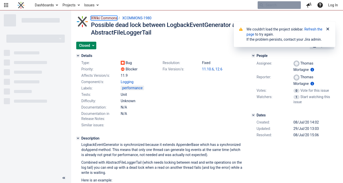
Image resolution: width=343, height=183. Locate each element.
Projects (69, 5)
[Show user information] (312, 70)
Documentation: (93, 107)
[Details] (78, 55)
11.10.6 (208, 69)
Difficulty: (88, 101)
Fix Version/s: (173, 69)
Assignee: (264, 63)
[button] (6, 5)
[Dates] (253, 115)
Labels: (86, 88)
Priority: (87, 69)
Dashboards (44, 5)
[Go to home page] (21, 5)
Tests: (86, 95)
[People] (253, 55)
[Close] (327, 29)
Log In (333, 5)
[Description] (78, 138)
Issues (89, 5)
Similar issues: (92, 125)
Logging (127, 82)
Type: (85, 63)
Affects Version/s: (95, 75)
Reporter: (264, 77)
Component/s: (92, 82)
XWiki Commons (104, 18)
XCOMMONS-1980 (136, 18)
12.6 (218, 69)
